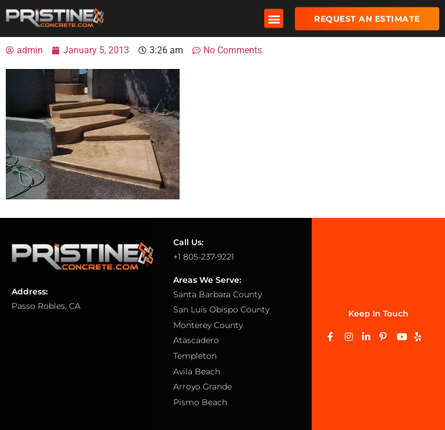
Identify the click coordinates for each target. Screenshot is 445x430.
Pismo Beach (200, 402)
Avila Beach (196, 371)
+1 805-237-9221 (203, 257)
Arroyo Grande (202, 386)
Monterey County (208, 325)
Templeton (195, 356)
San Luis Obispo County (221, 309)
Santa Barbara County (217, 294)
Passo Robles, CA (46, 306)
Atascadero (196, 340)
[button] (273, 17)
